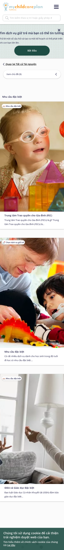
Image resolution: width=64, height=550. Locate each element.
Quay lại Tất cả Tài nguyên (19, 64)
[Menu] (56, 7)
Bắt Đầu (32, 50)
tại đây (11, 545)
